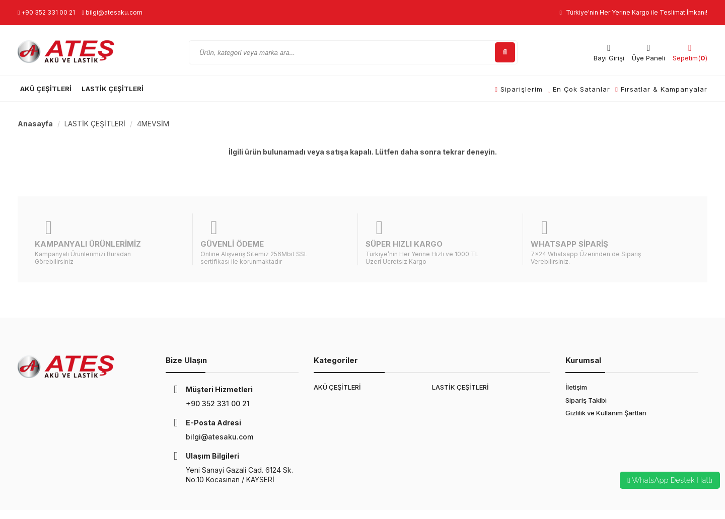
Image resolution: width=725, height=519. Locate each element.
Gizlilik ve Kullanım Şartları (605, 388)
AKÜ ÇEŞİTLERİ (45, 89)
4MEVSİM (153, 123)
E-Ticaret (240, 502)
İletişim (576, 363)
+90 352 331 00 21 (46, 12)
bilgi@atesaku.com (112, 12)
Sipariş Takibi (586, 376)
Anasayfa (35, 123)
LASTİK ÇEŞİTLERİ (112, 89)
